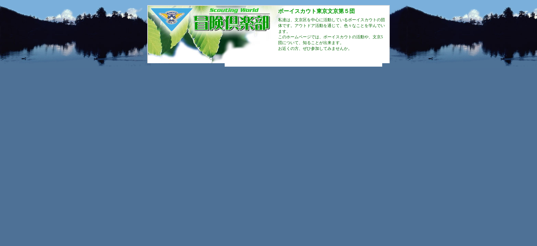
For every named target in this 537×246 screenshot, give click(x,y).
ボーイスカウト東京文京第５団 (316, 11)
